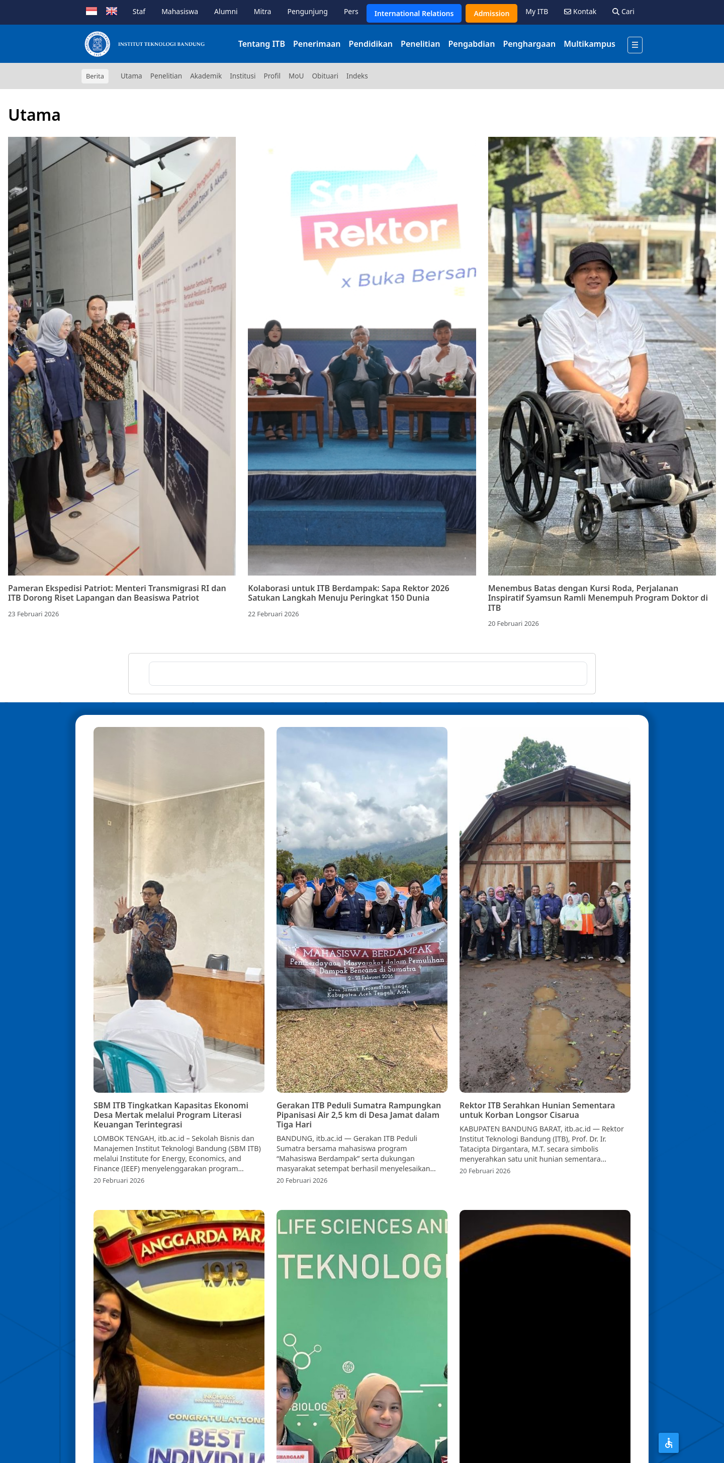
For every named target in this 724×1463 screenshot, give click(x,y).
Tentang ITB (261, 43)
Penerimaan (317, 43)
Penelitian (420, 43)
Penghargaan (529, 43)
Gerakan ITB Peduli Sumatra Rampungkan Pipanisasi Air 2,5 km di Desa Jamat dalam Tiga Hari (359, 1115)
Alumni (226, 11)
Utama (131, 75)
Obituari (325, 75)
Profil (272, 75)
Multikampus (589, 43)
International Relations (414, 13)
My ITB (536, 11)
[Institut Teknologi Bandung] (144, 44)
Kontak (580, 11)
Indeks (357, 75)
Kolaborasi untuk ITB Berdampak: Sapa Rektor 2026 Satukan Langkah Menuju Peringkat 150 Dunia (348, 593)
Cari (623, 11)
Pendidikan (371, 43)
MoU (296, 75)
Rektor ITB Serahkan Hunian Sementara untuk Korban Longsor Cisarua (537, 1110)
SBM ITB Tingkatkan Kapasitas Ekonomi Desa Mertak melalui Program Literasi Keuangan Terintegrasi (171, 1115)
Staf (139, 11)
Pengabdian (471, 43)
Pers (351, 11)
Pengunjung (307, 11)
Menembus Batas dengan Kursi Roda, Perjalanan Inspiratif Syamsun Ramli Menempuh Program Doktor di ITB (598, 598)
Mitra (263, 11)
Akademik (206, 75)
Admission (491, 13)
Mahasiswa (179, 11)
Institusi (242, 75)
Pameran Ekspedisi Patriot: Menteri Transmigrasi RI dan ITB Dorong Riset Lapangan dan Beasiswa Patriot (117, 593)
